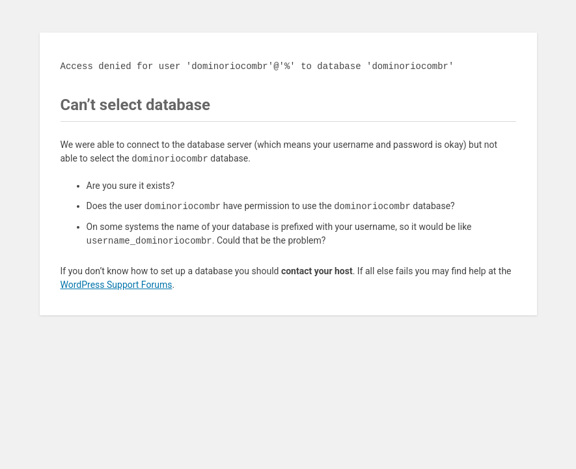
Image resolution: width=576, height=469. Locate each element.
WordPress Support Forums (116, 284)
